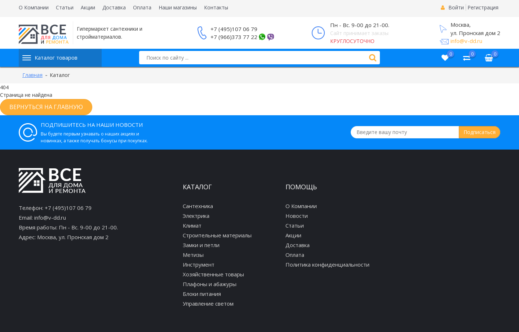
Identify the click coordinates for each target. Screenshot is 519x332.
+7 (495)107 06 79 (233, 29)
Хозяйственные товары (213, 274)
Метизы (193, 254)
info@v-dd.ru (466, 40)
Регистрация (482, 7)
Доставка (114, 7)
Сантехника (198, 206)
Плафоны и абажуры (209, 284)
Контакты (216, 7)
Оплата (142, 7)
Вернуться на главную (46, 107)
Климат (192, 225)
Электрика (196, 215)
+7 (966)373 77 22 (233, 36)
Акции (88, 7)
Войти (456, 7)
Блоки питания (202, 293)
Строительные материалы (217, 235)
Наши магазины (178, 7)
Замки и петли (201, 245)
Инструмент (198, 264)
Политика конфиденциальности (327, 264)
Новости (296, 215)
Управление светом (208, 303)
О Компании (34, 7)
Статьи (65, 7)
